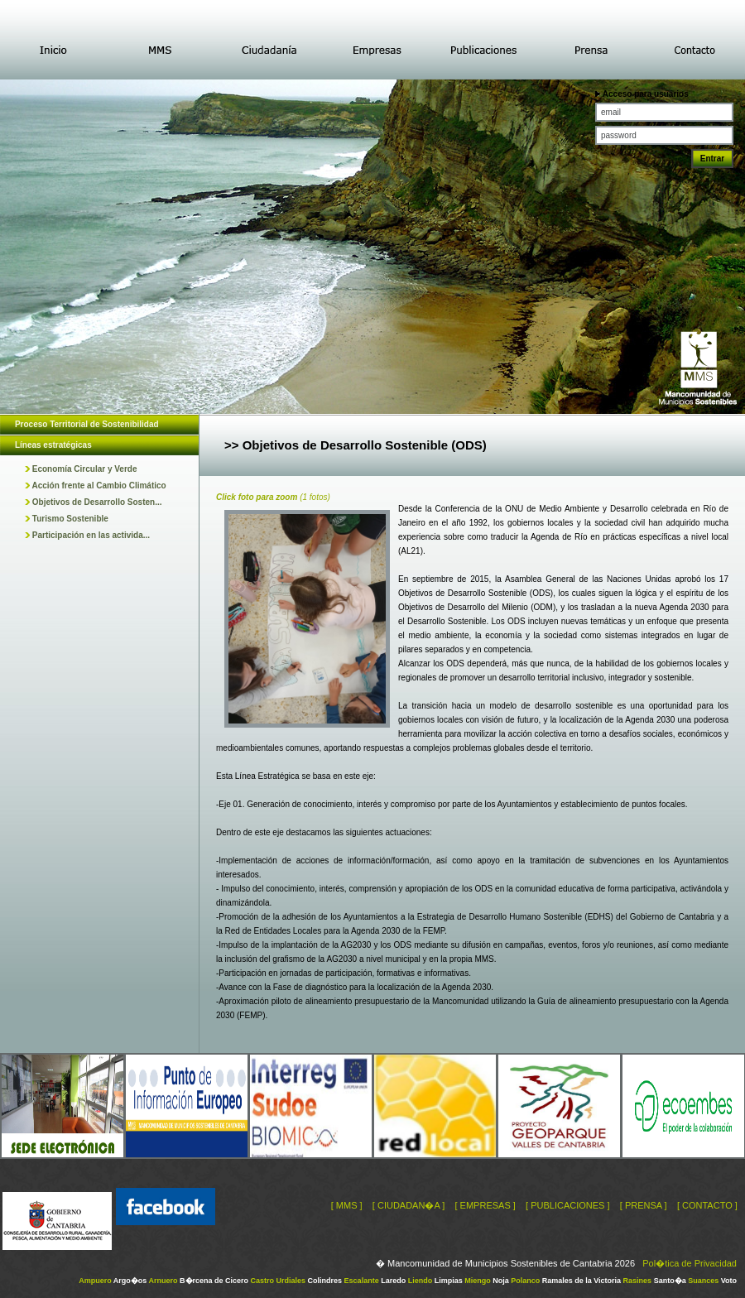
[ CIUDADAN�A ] (408, 1205)
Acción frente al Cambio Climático (95, 485)
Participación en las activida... (87, 535)
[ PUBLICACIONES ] (567, 1205)
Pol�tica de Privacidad (689, 1263)
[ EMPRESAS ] (484, 1205)
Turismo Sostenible (66, 518)
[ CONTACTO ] (707, 1205)
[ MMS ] (347, 1205)
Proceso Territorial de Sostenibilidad (87, 424)
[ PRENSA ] (643, 1205)
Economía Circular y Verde (81, 469)
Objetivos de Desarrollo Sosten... (93, 502)
